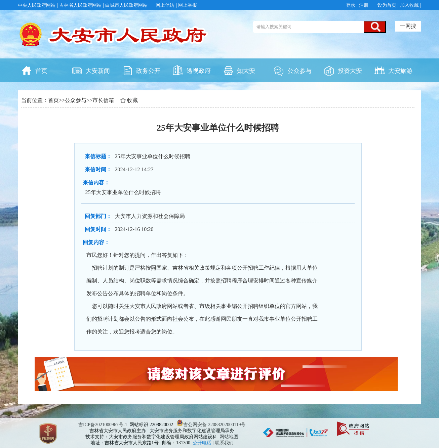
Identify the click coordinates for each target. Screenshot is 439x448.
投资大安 (343, 70)
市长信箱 (103, 100)
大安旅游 (393, 70)
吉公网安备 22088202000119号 (210, 424)
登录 (351, 5)
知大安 (239, 70)
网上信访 (165, 5)
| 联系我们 (223, 442)
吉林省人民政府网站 (80, 5)
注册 (363, 5)
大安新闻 (91, 70)
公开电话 (203, 442)
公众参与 (292, 70)
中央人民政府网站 (36, 5)
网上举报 (187, 5)
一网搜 (408, 26)
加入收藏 (409, 5)
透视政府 (191, 70)
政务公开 (141, 70)
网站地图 (229, 436)
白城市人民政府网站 (126, 5)
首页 (34, 70)
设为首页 (386, 5)
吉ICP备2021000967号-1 (102, 424)
